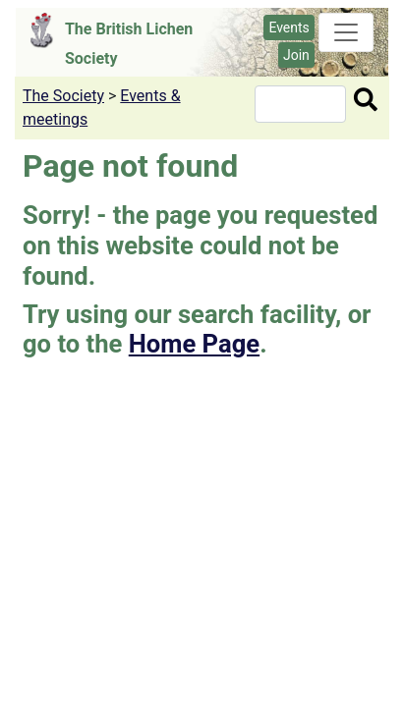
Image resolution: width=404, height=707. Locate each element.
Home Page (194, 343)
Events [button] (288, 27)
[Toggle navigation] (346, 32)
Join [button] (296, 55)
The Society (63, 95)
